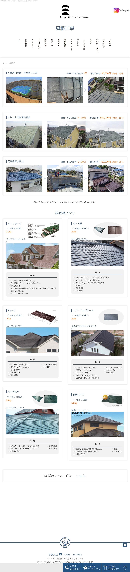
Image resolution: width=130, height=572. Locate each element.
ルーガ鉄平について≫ (15, 407)
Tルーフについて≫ (14, 326)
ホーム (5, 63)
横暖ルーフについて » (80, 410)
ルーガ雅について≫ (79, 239)
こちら (80, 476)
